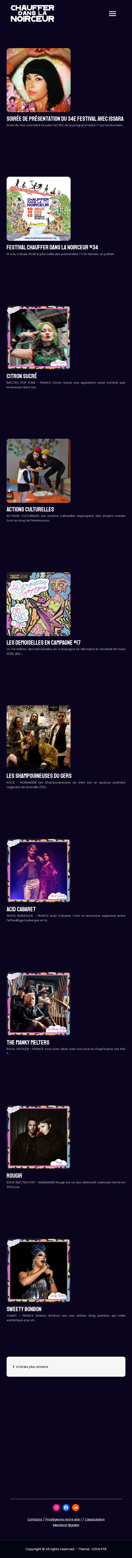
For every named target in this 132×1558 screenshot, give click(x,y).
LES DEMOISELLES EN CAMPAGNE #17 (44, 642)
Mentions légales (66, 1525)
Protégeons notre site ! (63, 1519)
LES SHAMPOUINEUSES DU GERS (39, 776)
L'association (95, 1519)
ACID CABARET (21, 909)
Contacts (34, 1519)
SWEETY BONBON (24, 1309)
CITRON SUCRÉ (22, 376)
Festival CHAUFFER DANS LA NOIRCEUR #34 (52, 247)
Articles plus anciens (32, 1366)
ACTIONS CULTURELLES (30, 509)
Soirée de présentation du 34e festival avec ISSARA (65, 119)
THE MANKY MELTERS (28, 1042)
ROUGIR (14, 1176)
